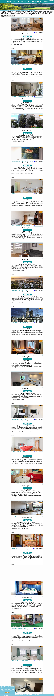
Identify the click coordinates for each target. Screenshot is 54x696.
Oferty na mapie (8, 10)
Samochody (22, 10)
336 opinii (30, 604)
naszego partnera (19, 46)
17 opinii (31, 137)
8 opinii (35, 234)
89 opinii (33, 298)
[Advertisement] (27, 573)
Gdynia (41, 18)
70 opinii (31, 266)
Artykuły (33, 10)
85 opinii (32, 363)
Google (2, 687)
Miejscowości (13, 10)
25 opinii (32, 492)
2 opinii (35, 105)
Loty (18, 10)
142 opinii (33, 524)
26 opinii (35, 169)
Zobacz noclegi (27, 38)
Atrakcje (28, 10)
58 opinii (33, 427)
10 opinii (33, 636)
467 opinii (29, 40)
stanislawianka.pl (51, 0)
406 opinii (30, 556)
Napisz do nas (37, 694)
